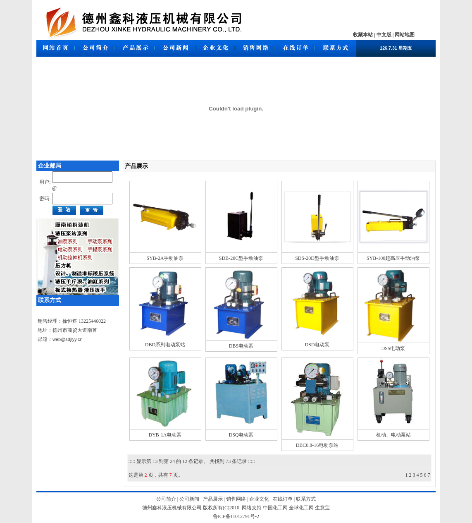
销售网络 (235, 499)
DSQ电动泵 (241, 435)
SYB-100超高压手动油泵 (393, 258)
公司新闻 (189, 499)
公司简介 (166, 499)
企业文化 (258, 499)
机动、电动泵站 (393, 435)
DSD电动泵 (317, 345)
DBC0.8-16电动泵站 (317, 445)
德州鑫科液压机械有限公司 (172, 508)
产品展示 (213, 499)
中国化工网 (275, 508)
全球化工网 (301, 508)
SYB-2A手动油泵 (165, 258)
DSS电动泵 (393, 348)
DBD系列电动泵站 (165, 345)
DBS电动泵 (241, 346)
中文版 (384, 35)
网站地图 (405, 35)
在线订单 (282, 499)
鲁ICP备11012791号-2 (236, 516)
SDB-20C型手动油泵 (241, 258)
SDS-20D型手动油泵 (317, 258)
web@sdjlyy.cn (67, 339)
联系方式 (305, 499)
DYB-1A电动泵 (165, 435)
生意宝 (322, 508)
